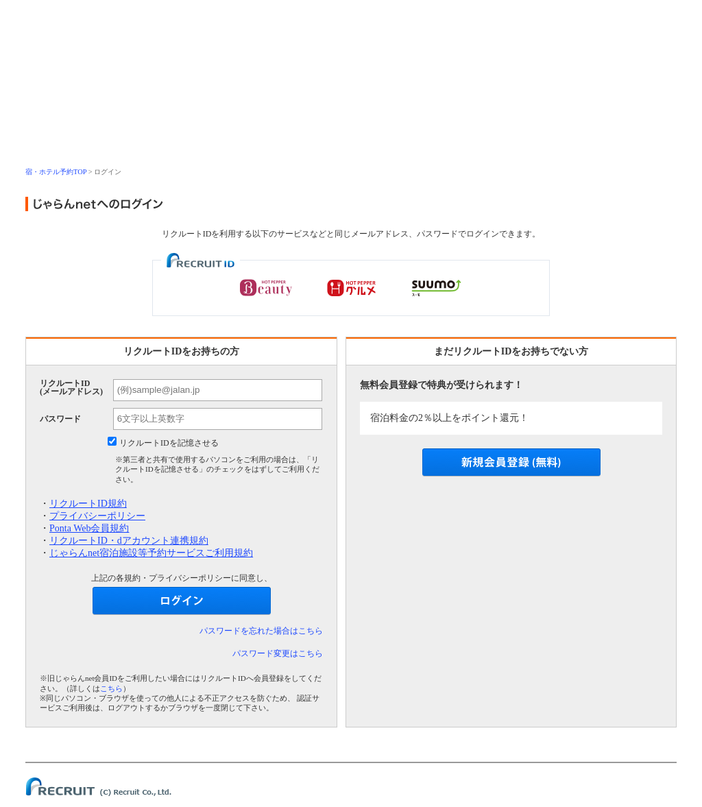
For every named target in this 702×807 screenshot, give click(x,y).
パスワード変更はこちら (277, 653)
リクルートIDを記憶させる (169, 443)
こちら (111, 688)
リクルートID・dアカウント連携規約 (128, 540)
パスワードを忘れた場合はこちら (261, 631)
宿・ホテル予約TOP (55, 172)
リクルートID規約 (88, 503)
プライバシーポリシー (97, 516)
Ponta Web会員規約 (89, 528)
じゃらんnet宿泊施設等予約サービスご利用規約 (151, 553)
